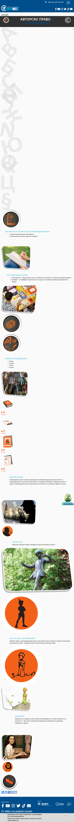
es (59, 2)
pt (56, 2)
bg (49, 2)
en (53, 2)
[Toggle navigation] (68, 2)
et (62, 2)
